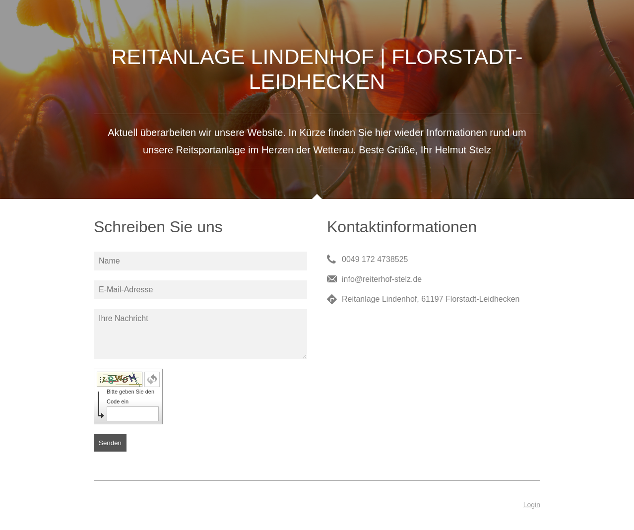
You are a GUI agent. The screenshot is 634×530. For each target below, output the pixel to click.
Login (531, 505)
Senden (110, 443)
